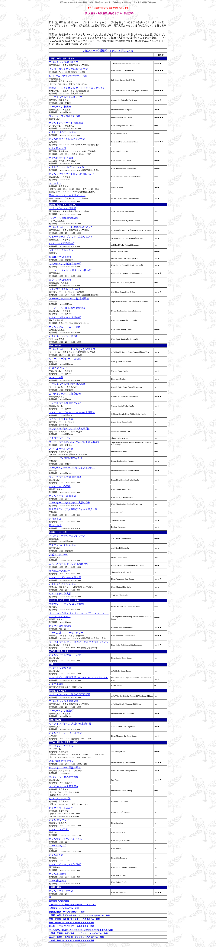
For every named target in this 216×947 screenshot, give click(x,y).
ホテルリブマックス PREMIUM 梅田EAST (71, 174)
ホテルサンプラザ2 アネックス (65, 839)
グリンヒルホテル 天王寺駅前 (65, 767)
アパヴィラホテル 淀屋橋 (62, 208)
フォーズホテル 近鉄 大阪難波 (65, 477)
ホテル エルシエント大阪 (62, 132)
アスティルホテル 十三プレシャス (67, 535)
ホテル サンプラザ (59, 820)
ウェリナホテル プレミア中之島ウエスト (71, 236)
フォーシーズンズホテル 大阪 (65, 116)
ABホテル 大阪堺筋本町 (61, 243)
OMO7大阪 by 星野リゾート (63, 761)
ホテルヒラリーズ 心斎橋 (62, 496)
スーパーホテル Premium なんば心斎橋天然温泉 (74, 442)
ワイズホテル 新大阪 (60, 593)
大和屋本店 (55, 518)
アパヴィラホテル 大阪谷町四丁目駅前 (69, 694)
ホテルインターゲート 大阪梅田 (66, 123)
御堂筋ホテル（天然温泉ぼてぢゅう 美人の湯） (74, 509)
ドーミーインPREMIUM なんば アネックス (72, 467)
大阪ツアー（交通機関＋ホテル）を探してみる (108, 50)
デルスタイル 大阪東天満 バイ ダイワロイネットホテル (78, 677)
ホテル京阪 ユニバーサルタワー (66, 632)
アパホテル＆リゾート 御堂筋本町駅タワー (72, 227)
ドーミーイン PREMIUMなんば (65, 458)
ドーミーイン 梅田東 (60, 106)
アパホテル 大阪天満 (60, 668)
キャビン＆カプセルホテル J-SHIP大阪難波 (72, 412)
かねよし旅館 (56, 377)
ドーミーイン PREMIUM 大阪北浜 (67, 308)
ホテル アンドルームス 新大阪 (65, 577)
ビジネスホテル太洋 (60, 798)
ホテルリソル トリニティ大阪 (65, 327)
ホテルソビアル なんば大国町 (65, 864)
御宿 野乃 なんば (58, 368)
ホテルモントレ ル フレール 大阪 (66, 167)
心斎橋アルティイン (60, 438)
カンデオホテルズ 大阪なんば (65, 403)
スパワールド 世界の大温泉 (63, 777)
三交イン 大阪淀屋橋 (60, 279)
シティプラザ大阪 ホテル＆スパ (66, 289)
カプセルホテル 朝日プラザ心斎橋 (67, 384)
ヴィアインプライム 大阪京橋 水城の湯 (70, 723)
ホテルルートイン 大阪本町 (63, 336)
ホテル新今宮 (56, 855)
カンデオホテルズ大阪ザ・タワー (67, 97)
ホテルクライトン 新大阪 (62, 584)
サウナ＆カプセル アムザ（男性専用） (69, 428)
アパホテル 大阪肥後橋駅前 (63, 218)
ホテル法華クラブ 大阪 (61, 157)
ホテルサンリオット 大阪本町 (65, 317)
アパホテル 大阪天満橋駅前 (63, 701)
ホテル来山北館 (57, 874)
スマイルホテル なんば (61, 448)
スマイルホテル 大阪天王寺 (63, 786)
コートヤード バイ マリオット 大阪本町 (70, 270)
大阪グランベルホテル (61, 250)
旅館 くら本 (55, 525)
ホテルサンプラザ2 (59, 829)
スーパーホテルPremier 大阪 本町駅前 (69, 298)
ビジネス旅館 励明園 (60, 626)
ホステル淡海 (56, 684)
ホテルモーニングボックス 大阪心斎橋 (69, 502)
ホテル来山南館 (57, 880)
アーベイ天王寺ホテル (61, 746)
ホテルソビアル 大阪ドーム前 (65, 655)
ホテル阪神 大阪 (57, 148)
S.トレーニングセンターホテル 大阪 (68, 75)
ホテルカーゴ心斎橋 (60, 486)
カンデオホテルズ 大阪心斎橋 (65, 393)
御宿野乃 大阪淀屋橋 (60, 257)
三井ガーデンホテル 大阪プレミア (67, 195)
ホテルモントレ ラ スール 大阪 (65, 733)
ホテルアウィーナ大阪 (61, 891)
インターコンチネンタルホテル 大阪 (68, 69)
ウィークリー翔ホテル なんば (65, 358)
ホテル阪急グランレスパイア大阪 (67, 139)
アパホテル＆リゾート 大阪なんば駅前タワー (73, 349)
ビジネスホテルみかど (61, 808)
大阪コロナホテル (58, 554)
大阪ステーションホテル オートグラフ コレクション (77, 88)
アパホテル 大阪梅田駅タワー (65, 62)
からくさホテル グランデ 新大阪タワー (70, 564)
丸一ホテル (55, 183)
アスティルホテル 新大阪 (62, 545)
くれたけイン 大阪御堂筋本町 (65, 263)
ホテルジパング (57, 845)
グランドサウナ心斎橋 (61, 419)
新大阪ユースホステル (61, 570)
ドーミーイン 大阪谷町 (61, 710)
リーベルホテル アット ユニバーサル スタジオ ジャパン (79, 642)
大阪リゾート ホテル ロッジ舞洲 (66, 604)
